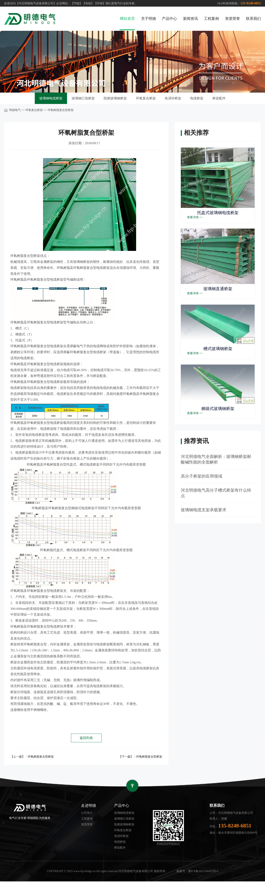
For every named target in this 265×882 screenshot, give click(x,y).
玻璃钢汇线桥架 (81, 98)
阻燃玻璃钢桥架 (114, 98)
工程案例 (211, 19)
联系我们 (253, 19)
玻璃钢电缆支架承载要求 (203, 510)
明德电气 (15, 110)
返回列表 (86, 738)
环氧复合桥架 (146, 98)
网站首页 (127, 19)
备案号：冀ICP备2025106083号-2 (197, 871)
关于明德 (148, 19)
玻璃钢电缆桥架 (48, 98)
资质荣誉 (232, 19)
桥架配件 (222, 98)
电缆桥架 (198, 98)
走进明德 (88, 806)
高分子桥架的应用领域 (201, 476)
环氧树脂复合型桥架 (41, 757)
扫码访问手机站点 (168, 844)
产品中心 (169, 19)
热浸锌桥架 (174, 98)
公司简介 (87, 813)
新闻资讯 (190, 19)
